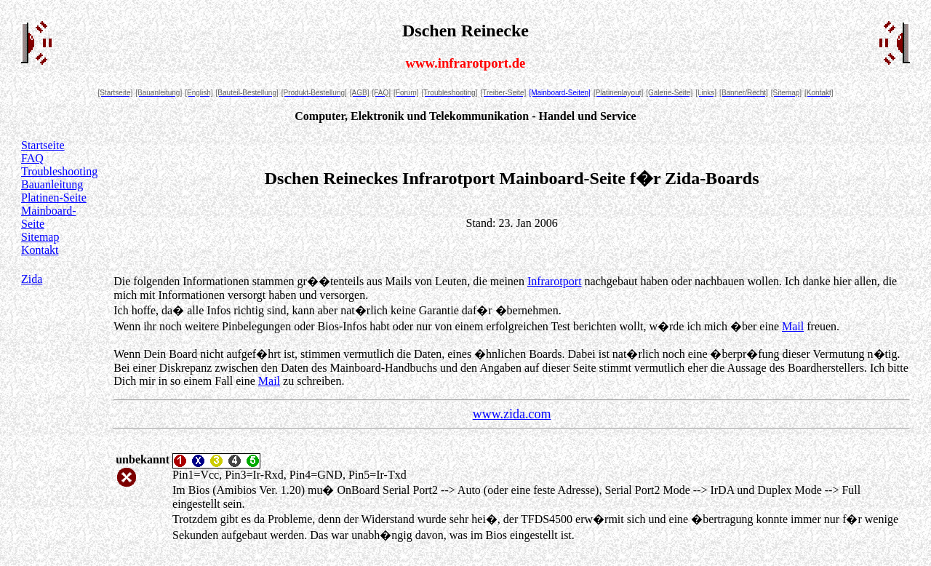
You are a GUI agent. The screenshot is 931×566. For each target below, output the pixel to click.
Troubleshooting (59, 171)
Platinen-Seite (54, 197)
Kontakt (40, 250)
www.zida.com (512, 414)
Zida (31, 279)
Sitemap (40, 237)
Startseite (43, 145)
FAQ (32, 158)
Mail (793, 326)
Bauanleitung (52, 184)
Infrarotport (554, 281)
